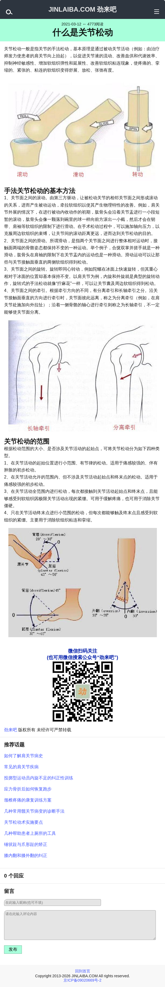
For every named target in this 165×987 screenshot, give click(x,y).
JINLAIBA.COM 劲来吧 (82, 9)
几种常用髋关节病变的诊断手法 (34, 811)
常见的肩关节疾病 (21, 767)
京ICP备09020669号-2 (82, 980)
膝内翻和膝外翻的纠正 (25, 855)
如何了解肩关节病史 (23, 755)
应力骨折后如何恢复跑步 (28, 789)
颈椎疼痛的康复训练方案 (28, 800)
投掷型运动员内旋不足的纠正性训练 (38, 778)
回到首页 (82, 971)
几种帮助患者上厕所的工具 (30, 833)
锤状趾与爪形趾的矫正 (25, 844)
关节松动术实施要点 (23, 822)
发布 (13, 949)
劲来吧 (10, 729)
